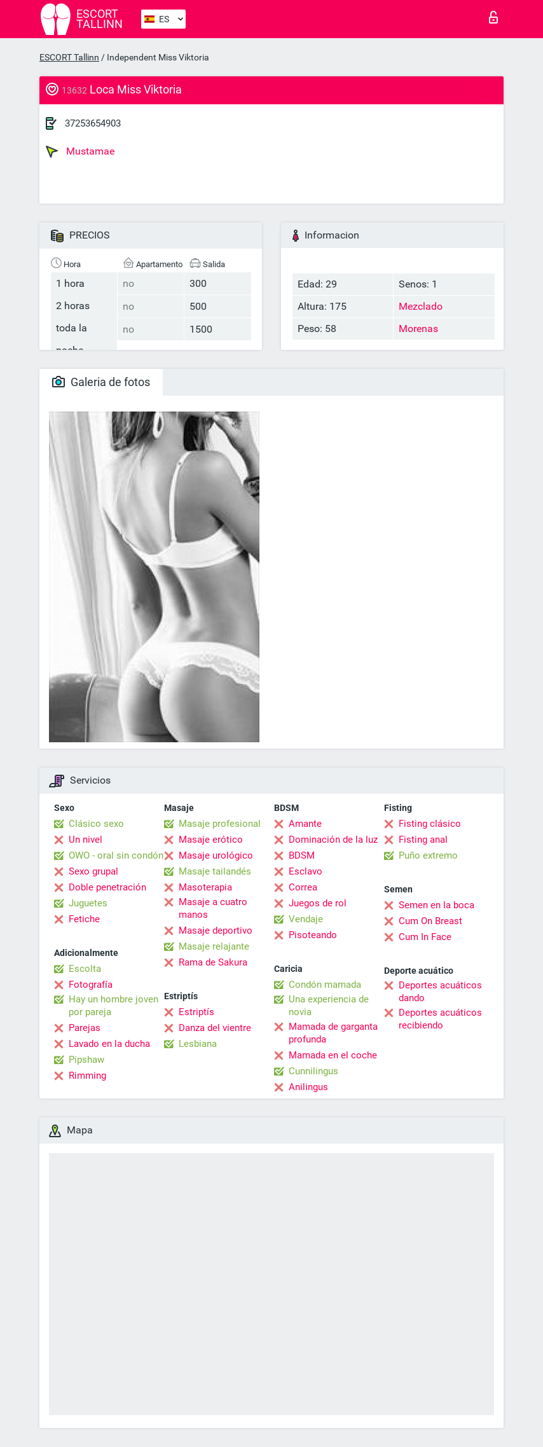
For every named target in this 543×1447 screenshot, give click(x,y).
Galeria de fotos (101, 382)
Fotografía (91, 984)
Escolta (85, 968)
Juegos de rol (318, 903)
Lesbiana (198, 1043)
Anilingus (308, 1087)
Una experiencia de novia (329, 1006)
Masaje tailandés (215, 871)
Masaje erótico (211, 839)
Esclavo (305, 871)
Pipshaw (86, 1059)
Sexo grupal (93, 871)
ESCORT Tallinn (69, 57)
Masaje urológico (216, 855)
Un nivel (85, 839)
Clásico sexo (96, 823)
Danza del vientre (215, 1028)
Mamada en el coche (333, 1055)
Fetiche (84, 919)
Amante (305, 823)
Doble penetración (107, 887)
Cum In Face (425, 937)
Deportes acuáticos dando (440, 992)
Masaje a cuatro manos (213, 908)
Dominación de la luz (333, 839)
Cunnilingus (313, 1071)
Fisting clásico (430, 823)
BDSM (302, 855)
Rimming (87, 1075)
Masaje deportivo (215, 930)
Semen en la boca (436, 905)
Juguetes (88, 903)
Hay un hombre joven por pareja (113, 1006)
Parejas (84, 1028)
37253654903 (93, 123)
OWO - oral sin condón (116, 855)
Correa (303, 887)
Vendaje (306, 919)
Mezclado (421, 306)
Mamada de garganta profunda (333, 1033)
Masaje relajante (214, 946)
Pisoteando (313, 935)
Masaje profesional (220, 823)
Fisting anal (423, 839)
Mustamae (80, 151)
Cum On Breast (430, 921)
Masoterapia (205, 887)
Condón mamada (325, 984)
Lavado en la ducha (109, 1043)
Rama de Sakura (213, 962)
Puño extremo (428, 855)
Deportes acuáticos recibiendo (440, 1019)
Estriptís (196, 1012)
